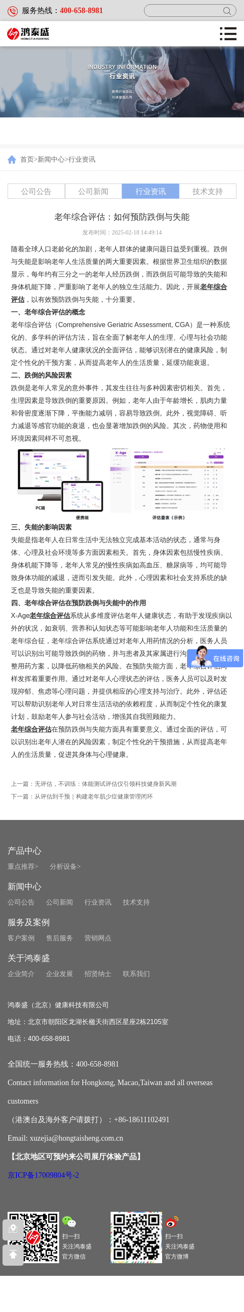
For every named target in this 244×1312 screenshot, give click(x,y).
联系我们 (136, 973)
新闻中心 (51, 159)
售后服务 (59, 938)
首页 (27, 159)
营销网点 (97, 938)
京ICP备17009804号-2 (43, 1176)
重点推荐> (23, 866)
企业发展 (59, 973)
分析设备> (65, 866)
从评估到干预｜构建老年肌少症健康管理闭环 (94, 796)
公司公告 (36, 191)
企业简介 (21, 973)
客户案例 (21, 938)
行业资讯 (81, 159)
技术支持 (207, 191)
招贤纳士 (97, 973)
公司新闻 (93, 191)
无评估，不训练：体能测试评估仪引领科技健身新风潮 (105, 784)
